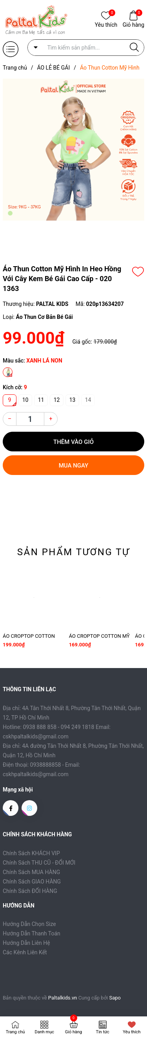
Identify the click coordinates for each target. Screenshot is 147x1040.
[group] (73, 150)
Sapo (115, 998)
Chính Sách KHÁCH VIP (31, 853)
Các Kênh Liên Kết (25, 952)
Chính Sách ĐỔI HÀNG (30, 891)
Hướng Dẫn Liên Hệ (26, 943)
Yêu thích (106, 24)
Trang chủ (15, 1031)
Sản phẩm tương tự (73, 552)
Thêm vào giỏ (73, 441)
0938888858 (45, 765)
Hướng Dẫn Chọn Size (29, 924)
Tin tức (102, 1031)
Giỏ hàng (133, 24)
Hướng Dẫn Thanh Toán (31, 933)
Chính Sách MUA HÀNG (31, 872)
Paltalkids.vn (62, 998)
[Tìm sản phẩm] (86, 47)
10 (25, 400)
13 (72, 400)
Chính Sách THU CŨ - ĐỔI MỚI (39, 863)
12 (57, 400)
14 (88, 400)
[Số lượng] (30, 419)
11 (41, 400)
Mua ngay (74, 465)
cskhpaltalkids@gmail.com (36, 774)
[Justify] (134, 47)
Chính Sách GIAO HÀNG (32, 881)
